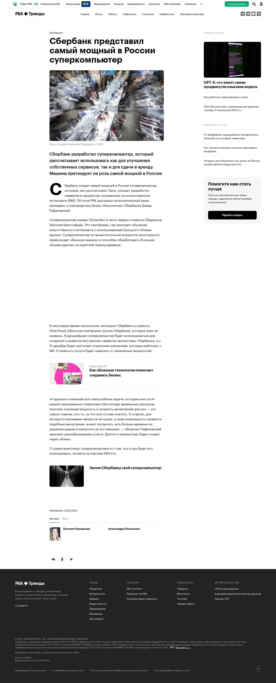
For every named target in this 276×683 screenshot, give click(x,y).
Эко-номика (96, 618)
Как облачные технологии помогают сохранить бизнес (121, 373)
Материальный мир (192, 14)
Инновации (56, 32)
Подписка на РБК (137, 593)
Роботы (112, 14)
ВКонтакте (183, 593)
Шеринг (94, 598)
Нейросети (129, 14)
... (201, 3)
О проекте (21, 605)
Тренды (36, 14)
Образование (97, 608)
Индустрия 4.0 (98, 366)
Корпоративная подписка (142, 598)
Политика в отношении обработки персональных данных (118, 670)
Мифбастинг (167, 14)
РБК (19, 14)
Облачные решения (226, 588)
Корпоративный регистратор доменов (238, 593)
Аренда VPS (222, 598)
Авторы (54, 518)
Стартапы (148, 14)
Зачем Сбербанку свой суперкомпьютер (125, 468)
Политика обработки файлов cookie (171, 670)
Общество (95, 588)
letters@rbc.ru (182, 647)
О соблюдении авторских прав (68, 670)
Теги (65, 518)
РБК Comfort (134, 588)
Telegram (182, 588)
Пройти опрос (232, 215)
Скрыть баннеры (236, 4)
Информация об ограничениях (30, 670)
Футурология (97, 593)
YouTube (182, 598)
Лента (99, 14)
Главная (84, 14)
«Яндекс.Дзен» (186, 603)
